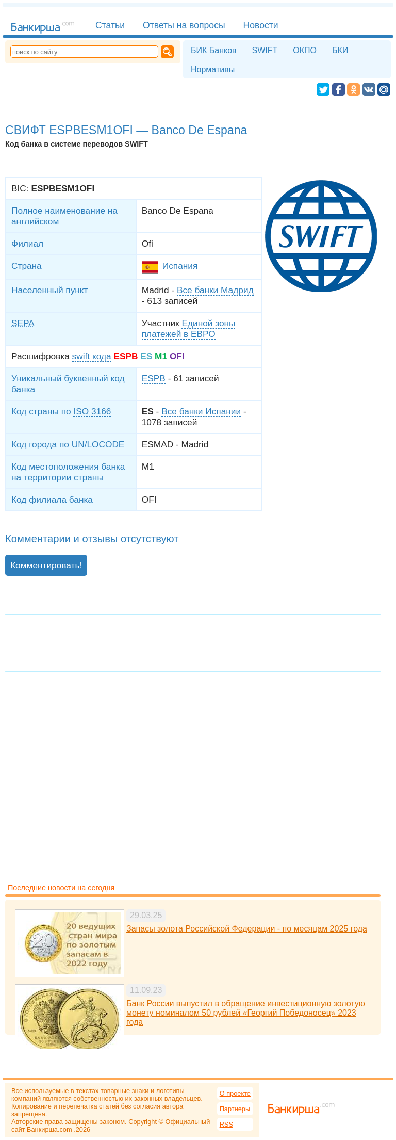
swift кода (91, 356)
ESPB (154, 378)
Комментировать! (46, 565)
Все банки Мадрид (215, 290)
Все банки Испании (201, 411)
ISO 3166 (92, 411)
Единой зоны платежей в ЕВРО (189, 328)
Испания (180, 266)
